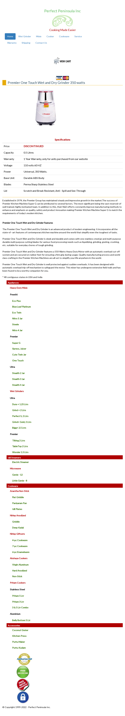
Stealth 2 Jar (18, 373)
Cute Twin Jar (19, 354)
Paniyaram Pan (19, 503)
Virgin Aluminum (20, 564)
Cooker (50, 36)
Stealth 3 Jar (18, 379)
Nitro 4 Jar (17, 330)
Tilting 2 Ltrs (18, 440)
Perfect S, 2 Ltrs (20, 416)
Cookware (64, 36)
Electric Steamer (20, 462)
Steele (15, 324)
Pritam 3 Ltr (18, 601)
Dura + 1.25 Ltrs (20, 404)
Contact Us (41, 42)
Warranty (12, 42)
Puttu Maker (18, 641)
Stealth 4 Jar (18, 385)
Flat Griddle (18, 497)
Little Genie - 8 (19, 480)
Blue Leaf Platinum (21, 306)
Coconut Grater (20, 630)
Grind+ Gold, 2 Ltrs (21, 422)
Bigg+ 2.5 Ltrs (19, 427)
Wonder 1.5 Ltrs (20, 452)
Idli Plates (17, 509)
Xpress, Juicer (19, 348)
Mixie (38, 36)
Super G (16, 343)
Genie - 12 (17, 474)
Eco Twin (16, 312)
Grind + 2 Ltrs (19, 410)
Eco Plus (16, 301)
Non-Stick (17, 576)
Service (78, 36)
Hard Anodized (19, 570)
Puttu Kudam (19, 647)
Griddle (16, 521)
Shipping (26, 42)
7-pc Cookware (19, 546)
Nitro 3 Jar (17, 318)
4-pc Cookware (19, 540)
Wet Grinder (24, 36)
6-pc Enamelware (20, 552)
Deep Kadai (18, 527)
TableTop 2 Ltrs (20, 446)
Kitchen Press (19, 636)
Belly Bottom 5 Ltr (21, 620)
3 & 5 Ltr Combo (20, 607)
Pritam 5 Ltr (18, 595)
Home (10, 36)
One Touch (18, 360)
